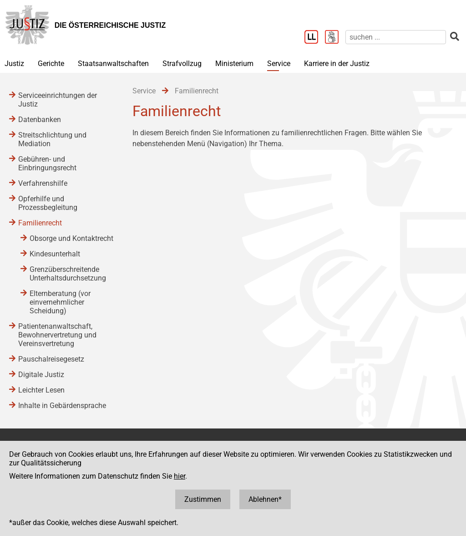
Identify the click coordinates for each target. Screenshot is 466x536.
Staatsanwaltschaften (113, 63)
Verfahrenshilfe (42, 183)
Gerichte (51, 63)
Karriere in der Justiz (337, 63)
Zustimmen (202, 499)
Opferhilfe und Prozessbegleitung (47, 203)
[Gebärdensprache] (335, 38)
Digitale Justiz (41, 374)
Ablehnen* (265, 499)
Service (278, 63)
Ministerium (234, 63)
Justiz (14, 63)
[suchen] (395, 37)
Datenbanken (39, 119)
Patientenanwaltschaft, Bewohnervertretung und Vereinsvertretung (57, 335)
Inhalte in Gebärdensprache (62, 405)
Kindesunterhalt (55, 254)
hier (179, 476)
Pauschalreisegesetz (51, 359)
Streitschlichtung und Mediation (52, 139)
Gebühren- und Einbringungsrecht (47, 163)
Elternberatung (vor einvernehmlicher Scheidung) (60, 302)
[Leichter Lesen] (314, 38)
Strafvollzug (182, 63)
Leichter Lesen (41, 390)
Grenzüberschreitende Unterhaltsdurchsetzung (68, 273)
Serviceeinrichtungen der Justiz (57, 99)
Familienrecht (40, 223)
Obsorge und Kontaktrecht (71, 238)
